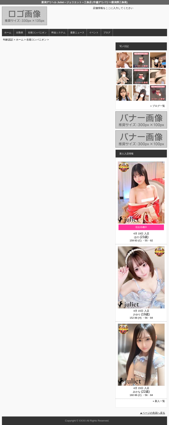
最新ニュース (77, 32)
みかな (136, 391)
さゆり (136, 314)
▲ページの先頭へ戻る (152, 412)
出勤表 (19, 32)
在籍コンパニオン (37, 32)
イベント (93, 32)
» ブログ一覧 (157, 105)
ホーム (7, 32)
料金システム (58, 32)
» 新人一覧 (159, 401)
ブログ (106, 32)
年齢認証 (8, 39)
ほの (136, 237)
